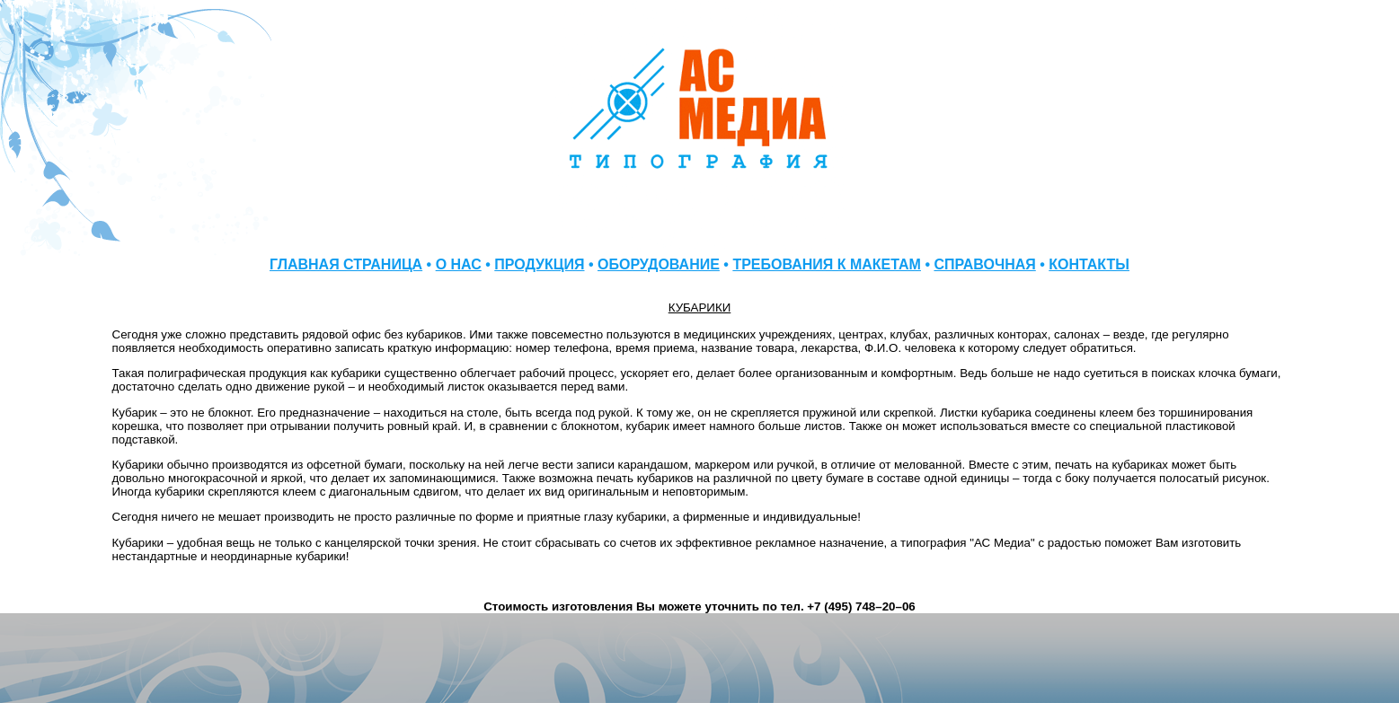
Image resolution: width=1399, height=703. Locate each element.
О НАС (459, 264)
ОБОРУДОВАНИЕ (659, 264)
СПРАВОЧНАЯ (984, 264)
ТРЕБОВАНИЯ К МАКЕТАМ (826, 264)
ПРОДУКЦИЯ (539, 264)
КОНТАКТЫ (1089, 264)
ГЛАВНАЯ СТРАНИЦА (346, 264)
